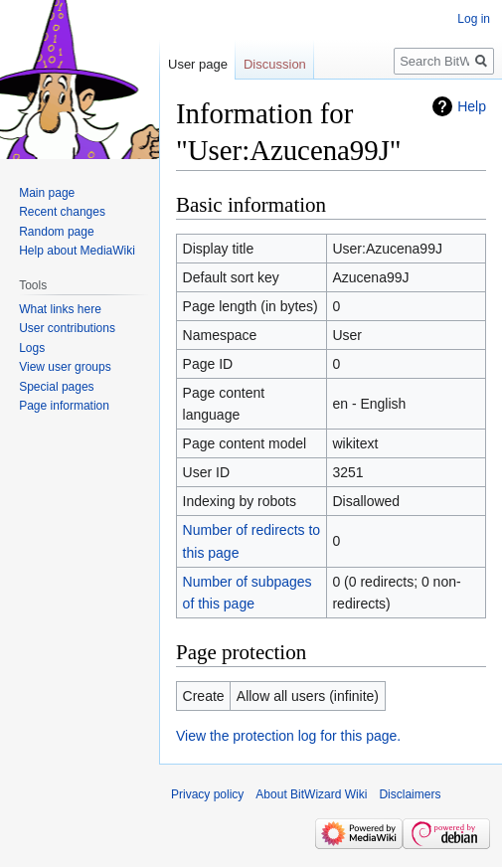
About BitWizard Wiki (311, 794)
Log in (473, 19)
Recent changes (62, 212)
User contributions (67, 328)
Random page (56, 232)
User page (198, 64)
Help (471, 106)
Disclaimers (409, 794)
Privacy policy (207, 794)
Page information (64, 406)
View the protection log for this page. (288, 736)
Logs (32, 348)
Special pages (56, 387)
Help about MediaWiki (77, 251)
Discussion (275, 64)
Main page (47, 193)
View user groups (65, 367)
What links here (60, 309)
